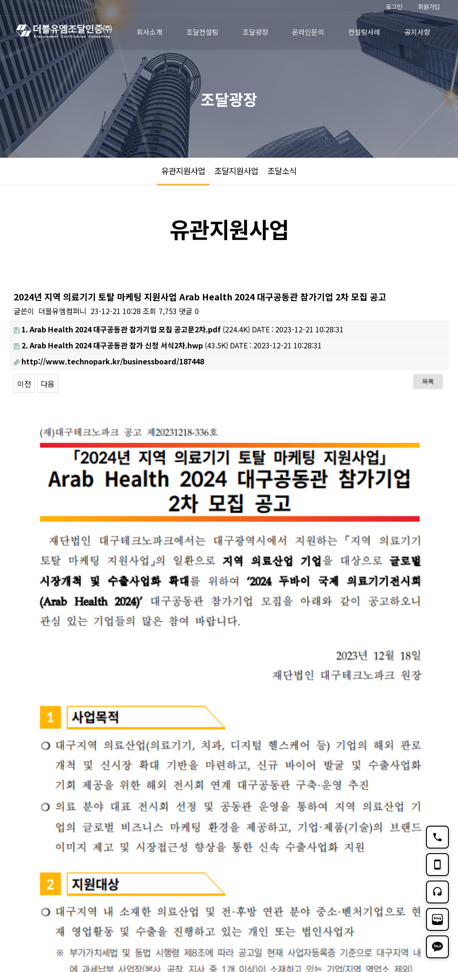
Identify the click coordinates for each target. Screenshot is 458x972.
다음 (47, 383)
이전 (24, 383)
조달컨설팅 (202, 32)
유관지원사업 (183, 170)
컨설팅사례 (364, 32)
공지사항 (417, 32)
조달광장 (255, 32)
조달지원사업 (236, 170)
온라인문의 (308, 32)
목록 (428, 381)
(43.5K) (121, 345)
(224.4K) (132, 329)
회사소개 (149, 32)
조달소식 (282, 170)
